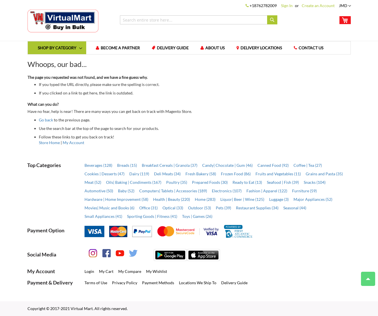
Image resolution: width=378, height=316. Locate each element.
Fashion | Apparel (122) (266, 190)
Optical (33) (172, 207)
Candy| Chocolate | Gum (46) (227, 165)
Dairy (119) (139, 173)
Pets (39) (223, 207)
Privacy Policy (124, 282)
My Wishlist (156, 271)
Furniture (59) (304, 190)
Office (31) (148, 207)
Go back (46, 119)
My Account (73, 142)
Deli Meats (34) (167, 173)
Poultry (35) (176, 182)
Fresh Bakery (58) (200, 173)
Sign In (287, 5)
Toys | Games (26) (197, 216)
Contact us (311, 47)
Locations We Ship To (197, 282)
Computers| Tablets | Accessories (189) (173, 190)
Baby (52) (126, 190)
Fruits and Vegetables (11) (278, 173)
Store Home (49, 142)
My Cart (106, 271)
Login (89, 271)
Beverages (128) (98, 165)
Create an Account (318, 5)
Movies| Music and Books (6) (109, 207)
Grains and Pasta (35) (324, 173)
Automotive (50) (99, 190)
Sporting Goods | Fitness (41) (152, 216)
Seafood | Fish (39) (283, 182)
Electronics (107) (227, 190)
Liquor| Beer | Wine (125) (242, 199)
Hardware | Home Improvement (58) (116, 199)
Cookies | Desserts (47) (104, 173)
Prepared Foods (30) (210, 182)
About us (215, 47)
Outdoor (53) (199, 207)
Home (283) (205, 199)
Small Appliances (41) (103, 216)
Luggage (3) (279, 199)
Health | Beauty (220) (171, 199)
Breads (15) (127, 165)
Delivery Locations (261, 47)
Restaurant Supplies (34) (257, 207)
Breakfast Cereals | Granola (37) (169, 165)
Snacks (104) (315, 182)
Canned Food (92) (273, 165)
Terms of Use (96, 282)
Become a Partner (120, 47)
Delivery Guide (173, 47)
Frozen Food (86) (236, 173)
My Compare (129, 271)
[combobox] (198, 19)
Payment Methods (158, 282)
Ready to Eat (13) (247, 182)
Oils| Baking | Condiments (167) (133, 182)
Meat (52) (93, 182)
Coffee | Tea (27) (307, 165)
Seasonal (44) (294, 207)
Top (365, 276)
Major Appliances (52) (312, 199)
